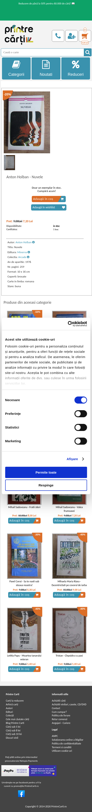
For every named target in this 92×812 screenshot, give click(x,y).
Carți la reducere (15, 700)
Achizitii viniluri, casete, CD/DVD (69, 704)
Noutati (46, 68)
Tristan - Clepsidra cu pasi (69, 655)
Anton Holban (25, 242)
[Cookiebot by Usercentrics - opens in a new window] (67, 324)
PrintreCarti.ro (59, 806)
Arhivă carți (12, 704)
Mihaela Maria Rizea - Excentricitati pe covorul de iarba (69, 583)
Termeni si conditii (61, 747)
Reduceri (75, 68)
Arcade (24, 257)
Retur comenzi (59, 719)
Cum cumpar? (59, 711)
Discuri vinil (12, 737)
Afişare (72, 459)
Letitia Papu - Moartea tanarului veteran (24, 657)
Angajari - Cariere (61, 723)
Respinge (46, 485)
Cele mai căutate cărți (17, 719)
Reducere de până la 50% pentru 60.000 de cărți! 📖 (47, 3)
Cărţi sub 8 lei (13, 730)
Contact (56, 708)
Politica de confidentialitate (66, 743)
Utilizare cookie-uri (62, 750)
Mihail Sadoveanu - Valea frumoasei (69, 509)
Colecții (10, 715)
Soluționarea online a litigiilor (67, 739)
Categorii (16, 68)
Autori (9, 708)
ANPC (55, 736)
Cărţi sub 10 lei (14, 734)
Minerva (23, 252)
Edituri (9, 711)
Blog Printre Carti (15, 723)
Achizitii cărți (59, 700)
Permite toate (46, 472)
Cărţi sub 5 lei (13, 726)
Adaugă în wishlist (48, 207)
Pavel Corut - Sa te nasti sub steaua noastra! (24, 583)
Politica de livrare (61, 715)
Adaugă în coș (48, 199)
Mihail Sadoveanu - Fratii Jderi (24, 507)
